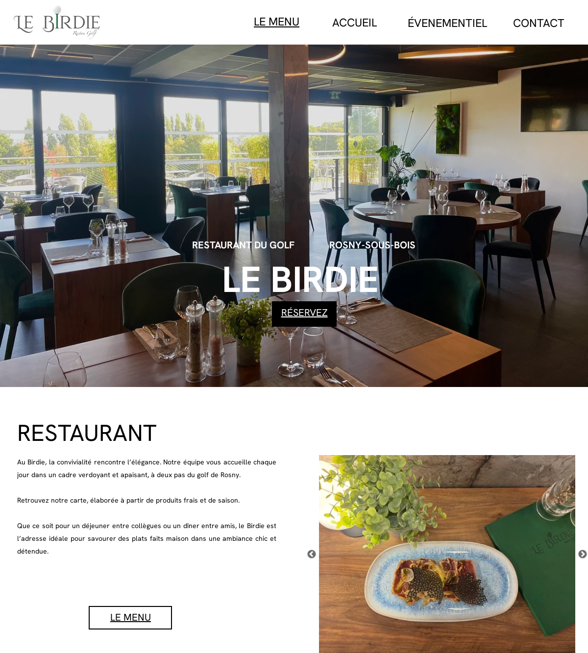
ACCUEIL (354, 22)
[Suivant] (583, 554)
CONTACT (538, 23)
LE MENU (276, 21)
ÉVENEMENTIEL (447, 23)
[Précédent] (312, 554)
